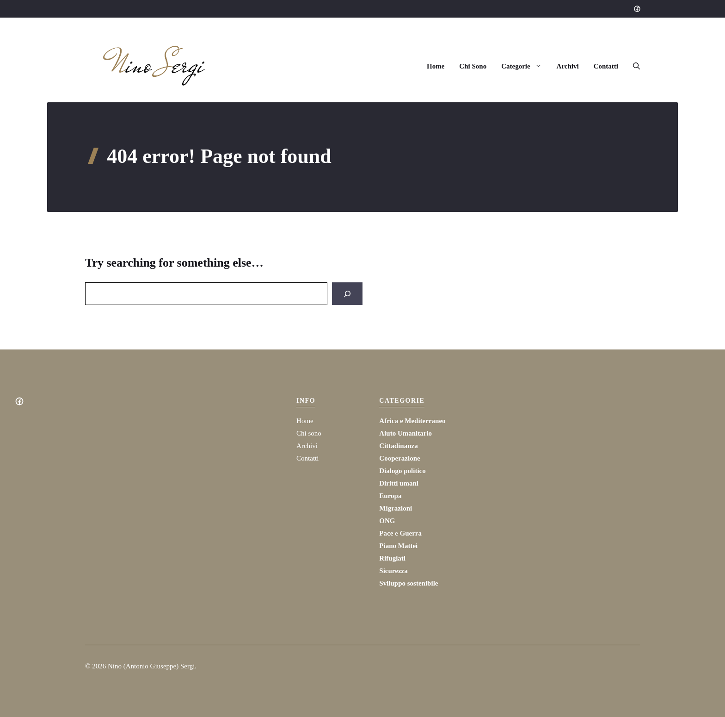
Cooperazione (399, 458)
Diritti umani (398, 483)
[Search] (347, 293)
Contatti (606, 66)
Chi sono (308, 433)
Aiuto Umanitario (405, 433)
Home (435, 66)
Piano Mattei (398, 545)
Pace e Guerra (400, 533)
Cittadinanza (398, 445)
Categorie (525, 66)
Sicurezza (393, 570)
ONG (387, 520)
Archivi (568, 66)
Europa (390, 495)
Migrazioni (395, 508)
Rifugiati (392, 558)
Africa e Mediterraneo (412, 420)
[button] (633, 66)
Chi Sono (472, 66)
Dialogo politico (402, 470)
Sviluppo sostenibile (408, 583)
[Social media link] (636, 9)
